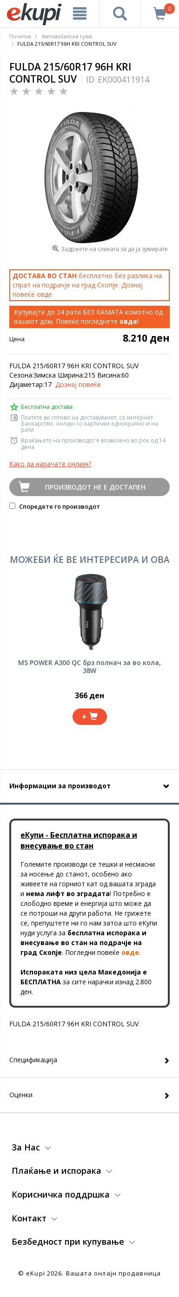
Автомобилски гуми (67, 36)
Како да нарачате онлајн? (50, 463)
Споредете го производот (54, 506)
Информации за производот (60, 785)
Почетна (20, 36)
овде (44, 294)
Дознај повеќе (78, 384)
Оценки (21, 1094)
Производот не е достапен (95, 487)
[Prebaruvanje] (119, 13)
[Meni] (79, 13)
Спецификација (33, 1059)
